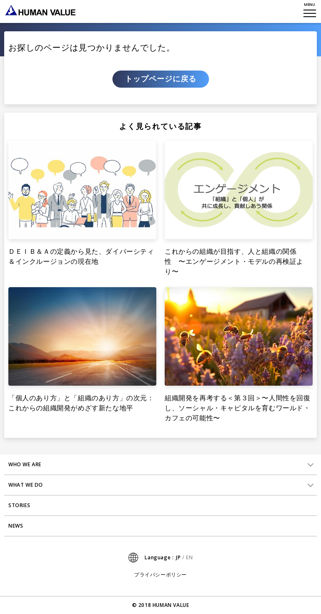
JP (178, 557)
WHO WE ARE (24, 464)
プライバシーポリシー (160, 575)
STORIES (19, 505)
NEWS (15, 525)
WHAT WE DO (25, 484)
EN (189, 557)
